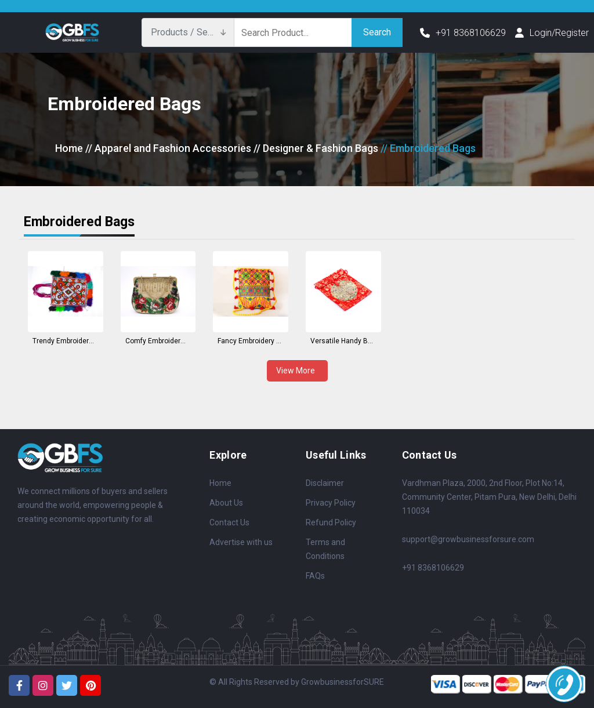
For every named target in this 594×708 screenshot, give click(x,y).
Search (377, 32)
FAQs (315, 575)
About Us (226, 502)
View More (297, 370)
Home (69, 148)
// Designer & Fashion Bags (315, 148)
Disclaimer (325, 483)
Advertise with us (241, 542)
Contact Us (229, 522)
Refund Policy (331, 522)
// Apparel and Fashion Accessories (168, 148)
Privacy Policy (331, 502)
